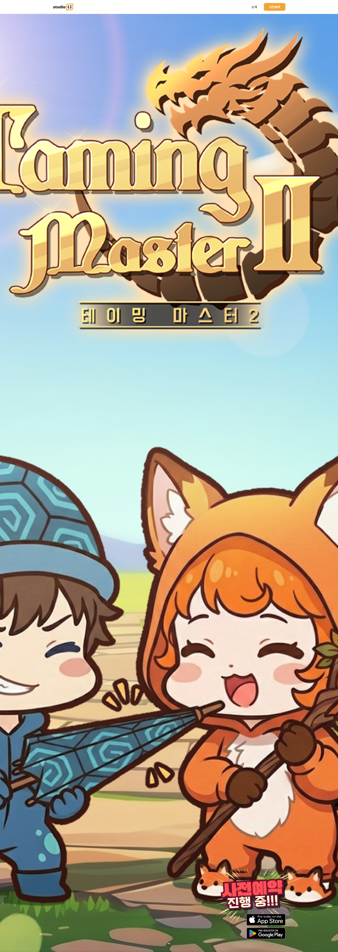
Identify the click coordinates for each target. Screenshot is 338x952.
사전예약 (274, 7)
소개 (254, 7)
